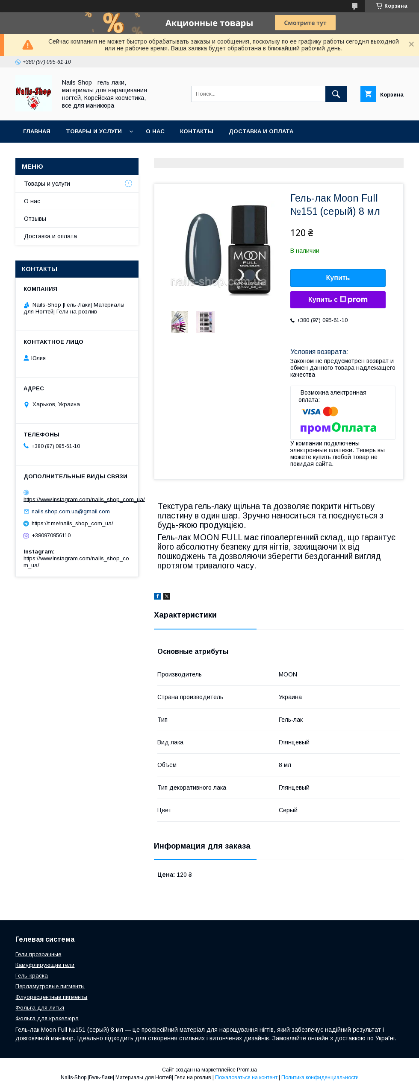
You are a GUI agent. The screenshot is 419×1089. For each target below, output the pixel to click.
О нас (155, 131)
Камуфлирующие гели (44, 965)
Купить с (338, 300)
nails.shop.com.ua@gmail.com (71, 511)
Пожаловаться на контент (246, 1077)
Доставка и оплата (261, 131)
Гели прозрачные (38, 954)
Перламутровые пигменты (50, 986)
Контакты (196, 131)
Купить (338, 277)
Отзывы (35, 218)
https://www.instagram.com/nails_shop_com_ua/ (84, 499)
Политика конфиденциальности (320, 1077)
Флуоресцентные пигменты (51, 997)
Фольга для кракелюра (47, 1018)
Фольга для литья (39, 1007)
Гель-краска (31, 975)
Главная (36, 131)
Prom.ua (247, 1070)
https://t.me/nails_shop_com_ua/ (72, 523)
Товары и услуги (94, 131)
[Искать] (336, 94)
